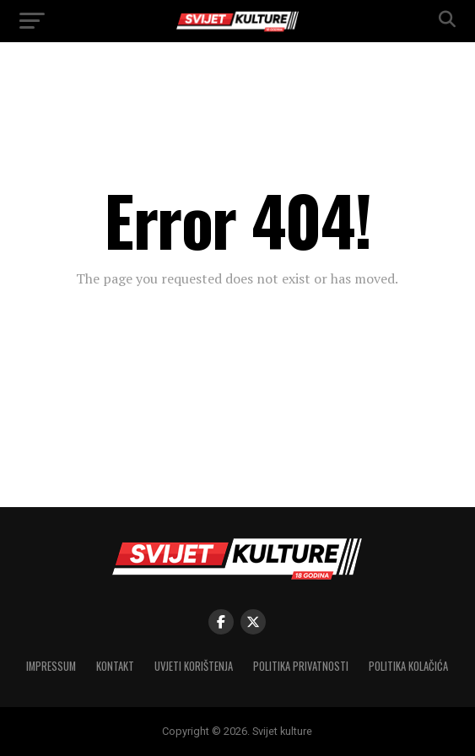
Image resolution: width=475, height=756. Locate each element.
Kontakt (115, 666)
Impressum (51, 666)
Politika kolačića (408, 666)
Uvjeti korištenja (193, 666)
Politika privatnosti (300, 666)
